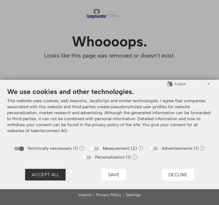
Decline (178, 174)
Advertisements (177, 148)
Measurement (116, 148)
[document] (109, 114)
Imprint (85, 194)
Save (113, 174)
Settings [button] (133, 194)
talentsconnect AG (49, 130)
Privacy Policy (108, 194)
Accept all (45, 174)
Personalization (110, 157)
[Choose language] (170, 83)
